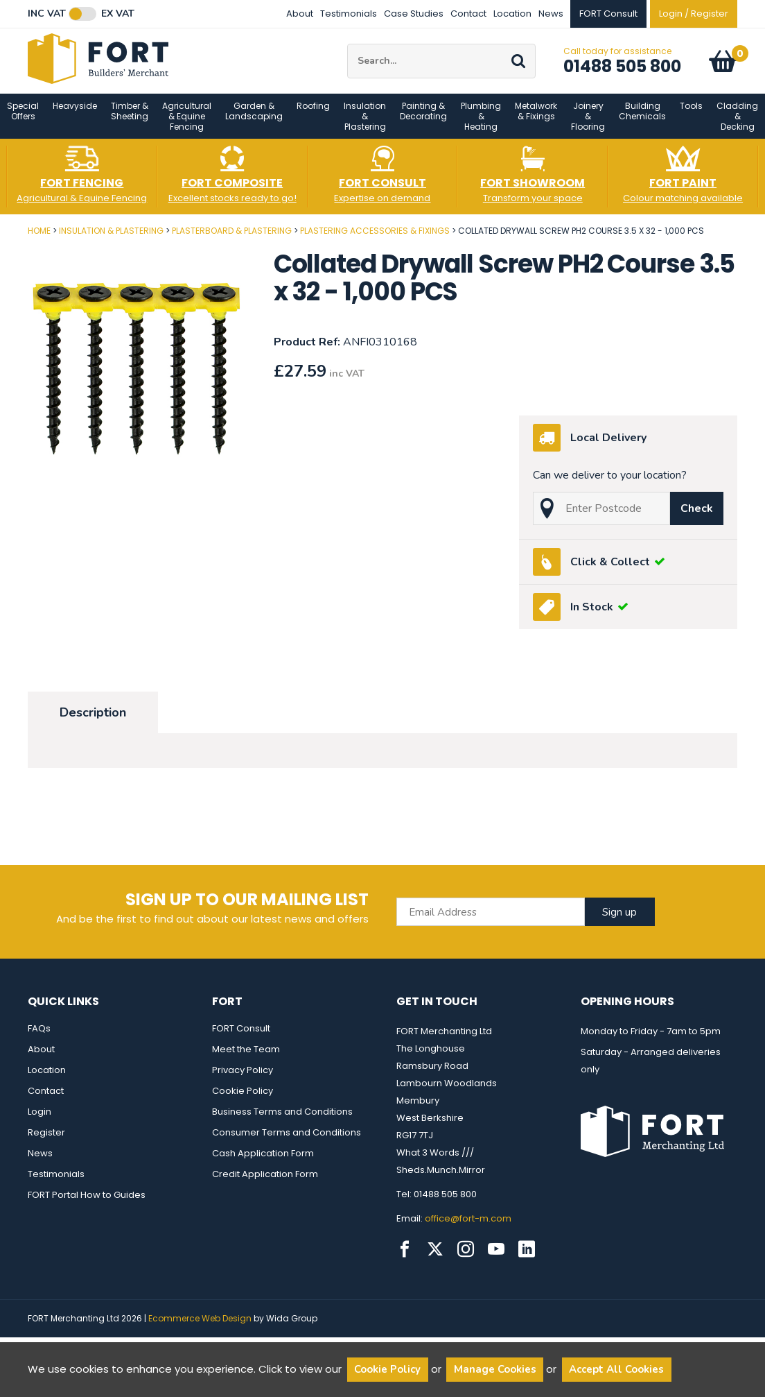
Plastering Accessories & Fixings (375, 239)
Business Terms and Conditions (282, 1119)
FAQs (39, 1036)
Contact (468, 13)
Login (39, 1119)
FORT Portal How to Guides (87, 1203)
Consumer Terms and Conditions (286, 1140)
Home (39, 239)
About (299, 13)
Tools (691, 114)
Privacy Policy (242, 1078)
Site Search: (347, 48)
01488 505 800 (622, 70)
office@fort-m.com (468, 1226)
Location (512, 13)
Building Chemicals (642, 119)
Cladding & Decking (737, 124)
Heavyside (75, 114)
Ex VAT (117, 14)
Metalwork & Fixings (536, 119)
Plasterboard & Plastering (232, 239)
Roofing (313, 114)
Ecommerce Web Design (200, 1326)
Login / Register (693, 13)
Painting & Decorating (423, 119)
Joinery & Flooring (588, 124)
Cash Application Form (263, 1161)
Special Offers (23, 119)
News (550, 13)
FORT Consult (241, 1036)
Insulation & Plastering (365, 124)
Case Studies (413, 13)
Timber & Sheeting (129, 119)
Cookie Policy (242, 1099)
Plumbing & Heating (481, 124)
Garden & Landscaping (254, 119)
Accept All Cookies (616, 1369)
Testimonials (348, 13)
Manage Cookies (495, 1369)
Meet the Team (246, 1057)
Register (46, 1140)
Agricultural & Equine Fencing (186, 124)
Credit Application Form (265, 1182)
